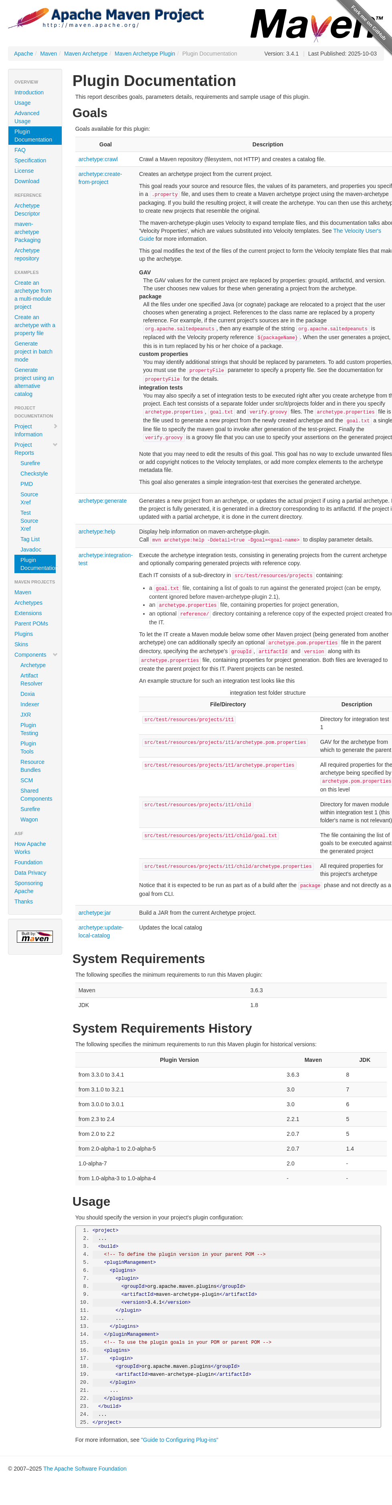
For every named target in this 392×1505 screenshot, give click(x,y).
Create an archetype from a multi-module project (33, 295)
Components (36, 655)
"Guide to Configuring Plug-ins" (179, 1440)
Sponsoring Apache (28, 887)
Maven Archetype (85, 53)
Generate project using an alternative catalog (34, 382)
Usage (22, 103)
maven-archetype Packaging (27, 232)
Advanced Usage (26, 117)
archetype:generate (103, 501)
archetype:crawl (98, 159)
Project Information (36, 430)
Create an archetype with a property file (34, 325)
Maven (48, 53)
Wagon (29, 819)
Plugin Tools (28, 747)
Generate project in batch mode (33, 351)
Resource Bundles (32, 766)
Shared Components (36, 794)
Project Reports (36, 449)
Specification (30, 160)
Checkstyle (34, 473)
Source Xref (29, 498)
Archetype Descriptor (27, 209)
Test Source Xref (29, 521)
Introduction (29, 92)
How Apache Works (30, 848)
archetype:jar (95, 912)
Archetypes (28, 603)
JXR (25, 715)
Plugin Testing (29, 729)
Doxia (27, 694)
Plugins (23, 634)
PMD (26, 484)
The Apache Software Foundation (85, 1468)
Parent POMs (31, 623)
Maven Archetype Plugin (145, 53)
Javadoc (30, 549)
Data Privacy (30, 872)
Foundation (28, 862)
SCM (26, 780)
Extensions (28, 613)
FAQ (20, 150)
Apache (23, 53)
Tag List (30, 539)
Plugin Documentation (33, 135)
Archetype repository (27, 254)
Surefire (30, 463)
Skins (21, 644)
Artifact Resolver (31, 679)
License (24, 171)
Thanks (23, 901)
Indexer (29, 704)
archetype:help (97, 531)
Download (26, 181)
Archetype (33, 665)
